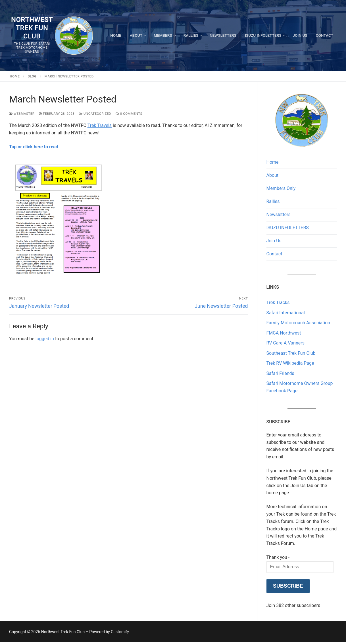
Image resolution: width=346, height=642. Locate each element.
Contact (274, 254)
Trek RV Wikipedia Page (290, 363)
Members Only (281, 188)
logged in (45, 338)
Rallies (273, 201)
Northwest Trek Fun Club (32, 28)
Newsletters (278, 214)
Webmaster (21, 114)
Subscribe (288, 586)
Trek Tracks (278, 302)
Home (15, 76)
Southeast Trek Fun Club (291, 353)
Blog (32, 76)
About (272, 175)
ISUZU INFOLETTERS (287, 227)
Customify (120, 631)
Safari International (285, 312)
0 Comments (129, 114)
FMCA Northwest (283, 333)
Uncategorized (95, 114)
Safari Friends (280, 373)
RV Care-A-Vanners (285, 343)
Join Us (274, 240)
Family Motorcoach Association (298, 322)
